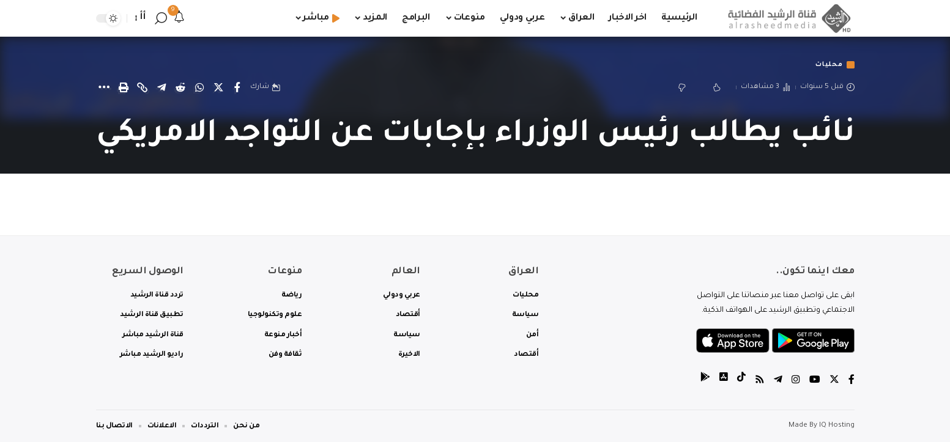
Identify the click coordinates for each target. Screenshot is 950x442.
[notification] (179, 18)
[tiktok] (741, 381)
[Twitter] (834, 381)
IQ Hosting (837, 426)
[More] (104, 88)
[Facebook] (851, 381)
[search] (161, 18)
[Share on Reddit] (180, 88)
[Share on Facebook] (237, 88)
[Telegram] (778, 381)
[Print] (123, 88)
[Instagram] (796, 381)
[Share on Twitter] (218, 88)
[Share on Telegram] (161, 88)
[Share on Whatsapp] (199, 88)
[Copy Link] (142, 88)
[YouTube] (814, 381)
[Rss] (760, 381)
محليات (827, 65)
